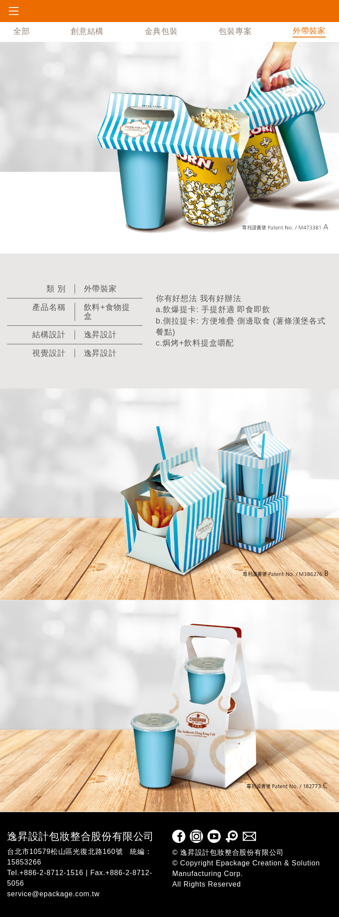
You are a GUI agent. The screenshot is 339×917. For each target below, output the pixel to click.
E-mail (249, 836)
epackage (44, 11)
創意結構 (87, 31)
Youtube (214, 836)
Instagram (196, 836)
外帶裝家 (309, 30)
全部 (21, 31)
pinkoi (231, 836)
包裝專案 (235, 31)
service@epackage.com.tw (53, 894)
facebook (178, 836)
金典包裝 (161, 31)
